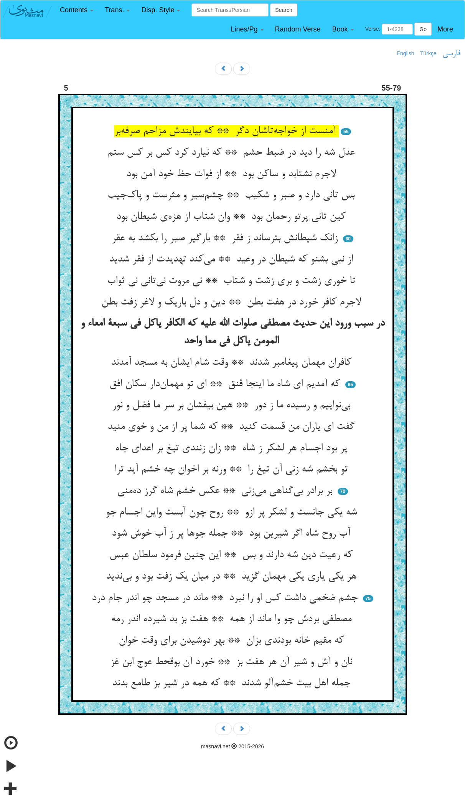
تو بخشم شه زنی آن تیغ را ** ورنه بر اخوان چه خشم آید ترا (232, 469)
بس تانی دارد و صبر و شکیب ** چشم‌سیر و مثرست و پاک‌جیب (232, 195)
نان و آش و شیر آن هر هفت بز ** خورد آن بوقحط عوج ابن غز (232, 662)
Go (423, 29)
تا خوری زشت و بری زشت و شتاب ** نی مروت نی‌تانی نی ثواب (232, 281)
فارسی (451, 53)
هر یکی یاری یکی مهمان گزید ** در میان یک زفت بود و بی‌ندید (232, 577)
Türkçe (428, 53)
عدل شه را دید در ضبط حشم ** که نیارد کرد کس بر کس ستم (232, 153)
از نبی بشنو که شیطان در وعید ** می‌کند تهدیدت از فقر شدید (232, 259)
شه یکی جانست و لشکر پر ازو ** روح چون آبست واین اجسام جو (233, 512)
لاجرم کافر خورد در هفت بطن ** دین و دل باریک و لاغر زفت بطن (232, 302)
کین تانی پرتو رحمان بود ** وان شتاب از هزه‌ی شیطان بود (232, 217)
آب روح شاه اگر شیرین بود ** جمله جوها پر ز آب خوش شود (232, 534)
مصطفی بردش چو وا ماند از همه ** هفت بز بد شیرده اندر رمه (233, 619)
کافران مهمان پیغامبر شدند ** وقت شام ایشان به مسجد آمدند (233, 363)
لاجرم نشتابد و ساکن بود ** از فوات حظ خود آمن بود (232, 174)
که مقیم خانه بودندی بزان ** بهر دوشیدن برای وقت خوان (233, 641)
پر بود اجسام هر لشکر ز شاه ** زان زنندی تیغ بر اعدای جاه (232, 448)
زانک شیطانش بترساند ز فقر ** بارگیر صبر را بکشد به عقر (226, 238)
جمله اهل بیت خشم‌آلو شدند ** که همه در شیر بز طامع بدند (232, 683)
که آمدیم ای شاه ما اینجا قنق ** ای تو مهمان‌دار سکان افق (226, 384)
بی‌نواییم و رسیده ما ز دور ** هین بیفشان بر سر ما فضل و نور (232, 405)
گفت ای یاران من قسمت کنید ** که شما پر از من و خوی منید (232, 427)
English (405, 53)
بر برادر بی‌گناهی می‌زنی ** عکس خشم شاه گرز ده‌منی (226, 491)
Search (283, 10)
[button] (76, 10)
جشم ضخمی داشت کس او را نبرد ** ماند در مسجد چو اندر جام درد (226, 598)
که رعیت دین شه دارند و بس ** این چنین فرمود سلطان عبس (232, 555)
